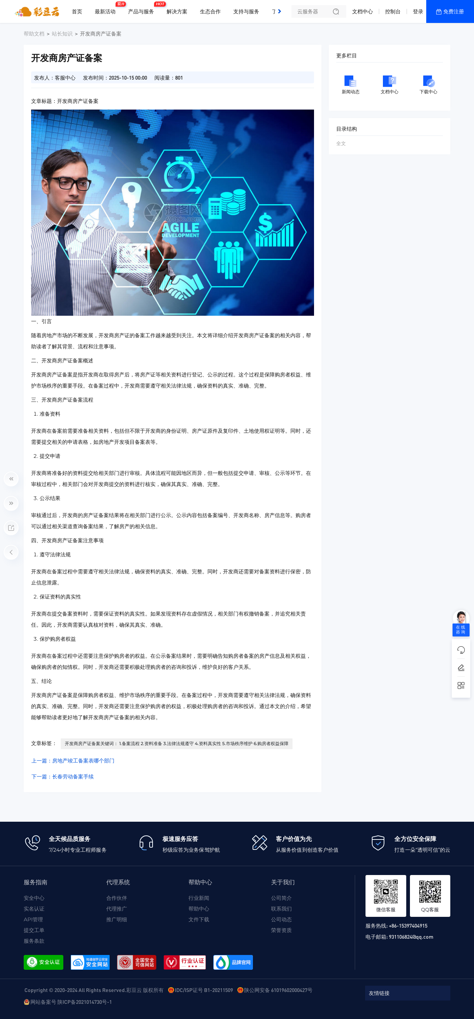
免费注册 (453, 11)
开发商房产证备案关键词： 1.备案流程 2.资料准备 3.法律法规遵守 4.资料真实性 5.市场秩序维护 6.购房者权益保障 (176, 743)
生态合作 (210, 11)
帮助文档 (34, 33)
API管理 (33, 919)
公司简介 (281, 898)
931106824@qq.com (411, 936)
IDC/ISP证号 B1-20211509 (204, 989)
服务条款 (34, 941)
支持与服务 (246, 11)
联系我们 (281, 908)
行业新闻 (198, 898)
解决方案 (177, 11)
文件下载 (198, 919)
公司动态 (281, 919)
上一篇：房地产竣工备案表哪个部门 (72, 760)
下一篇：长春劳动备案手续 (62, 776)
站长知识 (62, 33)
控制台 (393, 11)
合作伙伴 (116, 898)
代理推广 (116, 908)
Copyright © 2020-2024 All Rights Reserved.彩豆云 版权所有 (94, 989)
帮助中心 (198, 908)
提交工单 (34, 930)
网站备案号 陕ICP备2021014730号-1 (71, 1001)
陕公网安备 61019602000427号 (278, 989)
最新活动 (107, 8)
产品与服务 (143, 8)
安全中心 (34, 898)
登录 (418, 11)
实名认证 (34, 908)
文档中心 (362, 11)
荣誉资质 (281, 930)
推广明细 (116, 919)
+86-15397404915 (408, 925)
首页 (77, 11)
